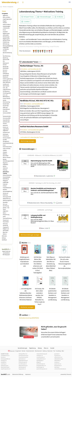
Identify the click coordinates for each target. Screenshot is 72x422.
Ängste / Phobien (5, 21)
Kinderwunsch (6, 132)
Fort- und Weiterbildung (6, 95)
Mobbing (5, 170)
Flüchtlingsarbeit (7, 93)
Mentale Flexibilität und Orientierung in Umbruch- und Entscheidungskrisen (43, 189)
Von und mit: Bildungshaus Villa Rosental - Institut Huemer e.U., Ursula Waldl (42, 164)
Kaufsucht (5, 125)
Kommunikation (7, 138)
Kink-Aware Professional (6, 135)
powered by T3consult (66, 374)
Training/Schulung (7, 218)
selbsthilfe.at (57, 360)
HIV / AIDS (5, 111)
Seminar (31, 183)
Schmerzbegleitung (7, 191)
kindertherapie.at (23, 362)
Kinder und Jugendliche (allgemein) (6, 128)
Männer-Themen (7, 157)
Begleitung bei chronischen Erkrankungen (6, 35)
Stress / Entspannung (6, 213)
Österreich (11, 351)
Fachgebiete (10, 7)
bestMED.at (3, 362)
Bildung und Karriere (6, 64)
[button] (69, 2)
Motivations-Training (6, 172)
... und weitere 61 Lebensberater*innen (31, 137)
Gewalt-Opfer (6, 104)
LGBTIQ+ (5, 150)
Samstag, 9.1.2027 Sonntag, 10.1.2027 (48, 183)
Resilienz (5, 189)
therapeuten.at (57, 365)
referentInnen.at (58, 357)
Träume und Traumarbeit (6, 221)
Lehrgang (30, 155)
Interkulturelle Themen (6, 122)
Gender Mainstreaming (6, 101)
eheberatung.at (4, 365)
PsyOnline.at (57, 355)
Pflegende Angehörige (5, 181)
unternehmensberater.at (60, 369)
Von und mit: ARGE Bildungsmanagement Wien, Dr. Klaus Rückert (42, 221)
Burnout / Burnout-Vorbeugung (6, 71)
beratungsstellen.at (5, 359)
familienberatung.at (23, 355)
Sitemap (40, 348)
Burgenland (18, 351)
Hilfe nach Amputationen (6, 108)
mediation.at (40, 355)
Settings (4, 238)
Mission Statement (5, 167)
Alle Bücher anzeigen (27, 307)
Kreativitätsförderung (8, 143)
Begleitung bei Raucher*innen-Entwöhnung (6, 40)
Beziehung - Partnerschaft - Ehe (6, 59)
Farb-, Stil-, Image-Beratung (6, 88)
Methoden (4, 236)
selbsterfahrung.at (58, 359)
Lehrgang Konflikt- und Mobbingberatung (38, 216)
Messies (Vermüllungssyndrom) (8, 160)
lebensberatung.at (23, 365)
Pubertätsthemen (7, 188)
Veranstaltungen (28, 149)
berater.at (3, 357)
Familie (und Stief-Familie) (6, 85)
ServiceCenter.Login (22, 348)
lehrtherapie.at (22, 367)
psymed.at (56, 354)
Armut (4, 30)
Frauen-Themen (6, 98)
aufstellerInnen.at (5, 355)
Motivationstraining (29, 318)
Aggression (5, 15)
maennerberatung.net (42, 354)
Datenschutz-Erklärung (17, 374)
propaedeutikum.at (41, 365)
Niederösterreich (30, 351)
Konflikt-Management (6, 140)
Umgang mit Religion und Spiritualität (6, 228)
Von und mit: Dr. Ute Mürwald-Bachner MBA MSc (44, 193)
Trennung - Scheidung (5, 224)
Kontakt (52, 348)
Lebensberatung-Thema (30, 11)
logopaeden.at (22, 369)
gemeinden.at (22, 359)
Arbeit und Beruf (7, 24)
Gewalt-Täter (6, 106)
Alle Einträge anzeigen (27, 141)
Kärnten (23, 351)
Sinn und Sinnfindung (6, 205)
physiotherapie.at (41, 364)
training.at (56, 367)
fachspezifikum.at (23, 354)
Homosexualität (6, 118)
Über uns (46, 348)
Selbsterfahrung (6, 198)
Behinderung (6, 44)
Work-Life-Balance (5, 233)
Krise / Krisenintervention (7, 146)
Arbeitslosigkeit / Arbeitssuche (6, 27)
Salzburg (45, 351)
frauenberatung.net (23, 357)
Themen (5, 7)
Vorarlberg (58, 351)
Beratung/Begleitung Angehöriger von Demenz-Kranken (8, 48)
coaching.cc (3, 364)
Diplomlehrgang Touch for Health (41, 161)
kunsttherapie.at (23, 364)
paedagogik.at (40, 360)
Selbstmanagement (7, 200)
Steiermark (49, 351)
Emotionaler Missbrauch (6, 76)
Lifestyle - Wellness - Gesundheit (5, 154)
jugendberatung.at (23, 360)
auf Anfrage (48, 210)
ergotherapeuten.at (5, 369)
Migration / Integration (5, 163)
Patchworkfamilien (7, 175)
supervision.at (57, 364)
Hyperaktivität (6, 120)
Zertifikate (4, 240)
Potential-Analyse (5, 185)
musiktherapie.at (41, 357)
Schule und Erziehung (5, 194)
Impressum (28, 374)
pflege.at (39, 362)
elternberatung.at (5, 367)
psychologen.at (40, 367)
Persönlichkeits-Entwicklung (6, 178)
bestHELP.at (4, 360)
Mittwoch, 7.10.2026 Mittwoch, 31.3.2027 (48, 155)
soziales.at (56, 362)
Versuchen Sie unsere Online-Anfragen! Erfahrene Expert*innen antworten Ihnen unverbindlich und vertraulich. (56, 332)
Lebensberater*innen (30, 62)
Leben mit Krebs (6, 148)
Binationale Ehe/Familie (5, 67)
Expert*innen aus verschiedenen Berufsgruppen (6, 252)
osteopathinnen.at (41, 359)
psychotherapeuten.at (42, 369)
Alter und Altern (6, 17)
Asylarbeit (5, 32)
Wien (63, 351)
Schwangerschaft (7, 197)
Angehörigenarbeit (7, 19)
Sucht (4, 216)
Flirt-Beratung (6, 91)
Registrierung (32, 348)
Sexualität (5, 202)
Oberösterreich (38, 351)
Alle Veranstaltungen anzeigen (30, 235)
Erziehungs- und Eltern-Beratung (7, 81)
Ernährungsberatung (8, 79)
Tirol (54, 351)
